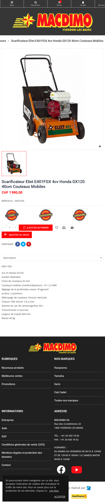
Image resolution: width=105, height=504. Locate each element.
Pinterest (28, 244)
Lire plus (54, 490)
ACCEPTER (59, 496)
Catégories (12, 2)
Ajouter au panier (36, 227)
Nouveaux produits (13, 367)
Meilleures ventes (12, 376)
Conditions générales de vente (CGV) (23, 444)
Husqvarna (60, 367)
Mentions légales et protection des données (22, 454)
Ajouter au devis (16, 234)
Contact (6, 465)
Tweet (23, 244)
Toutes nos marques (66, 400)
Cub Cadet (60, 392)
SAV (4, 436)
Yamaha (59, 376)
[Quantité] (10, 227)
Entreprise (8, 420)
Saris (57, 384)
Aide (4, 428)
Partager (17, 244)
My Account (83, 2)
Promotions (8, 384)
